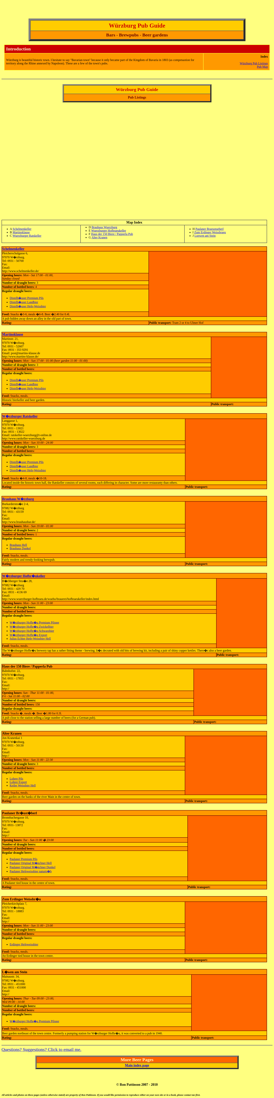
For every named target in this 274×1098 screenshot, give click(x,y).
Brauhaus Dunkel (20, 548)
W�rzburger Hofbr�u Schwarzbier (32, 630)
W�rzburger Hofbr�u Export (28, 635)
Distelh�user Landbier (24, 302)
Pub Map (262, 66)
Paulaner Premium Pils (23, 859)
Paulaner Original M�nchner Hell (31, 863)
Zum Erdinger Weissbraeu (210, 232)
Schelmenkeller (22, 229)
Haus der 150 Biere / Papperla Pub (112, 234)
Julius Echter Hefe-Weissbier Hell (30, 638)
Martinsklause (21, 232)
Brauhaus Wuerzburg (104, 227)
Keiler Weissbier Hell (23, 785)
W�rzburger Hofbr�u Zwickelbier (32, 626)
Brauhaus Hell (18, 545)
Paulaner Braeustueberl (209, 229)
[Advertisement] (70, 10)
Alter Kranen (99, 237)
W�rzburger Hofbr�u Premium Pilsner (34, 622)
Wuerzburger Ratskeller (26, 235)
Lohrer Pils (16, 778)
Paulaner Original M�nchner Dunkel (32, 867)
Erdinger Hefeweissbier (24, 944)
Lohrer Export (18, 782)
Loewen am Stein (205, 235)
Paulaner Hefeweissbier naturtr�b (31, 871)
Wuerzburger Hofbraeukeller (108, 230)
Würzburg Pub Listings (254, 63)
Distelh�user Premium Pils (27, 298)
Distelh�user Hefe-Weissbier (28, 306)
